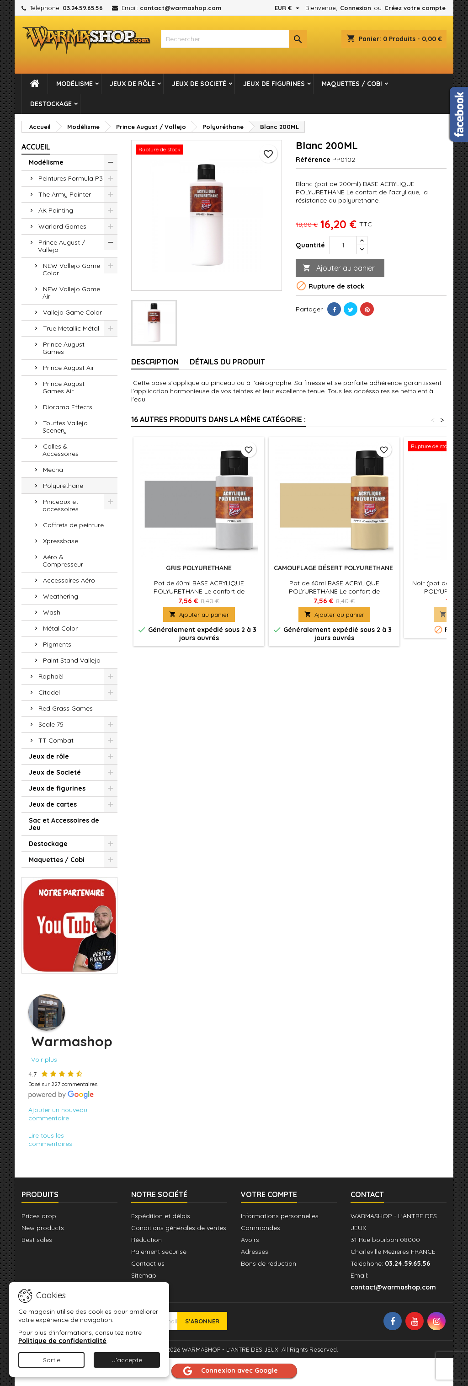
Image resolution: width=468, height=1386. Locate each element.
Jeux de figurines (274, 84)
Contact (367, 1194)
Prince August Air (68, 368)
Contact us (148, 1263)
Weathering (60, 596)
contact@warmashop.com (180, 7)
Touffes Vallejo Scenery (65, 426)
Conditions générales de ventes (178, 1228)
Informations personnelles (280, 1216)
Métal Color (60, 628)
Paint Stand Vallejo (72, 660)
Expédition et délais (160, 1216)
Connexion (355, 7)
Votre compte (269, 1194)
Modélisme (74, 84)
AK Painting (55, 210)
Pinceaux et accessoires (61, 505)
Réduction (146, 1240)
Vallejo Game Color (72, 312)
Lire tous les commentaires (50, 1139)
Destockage (51, 104)
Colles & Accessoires (61, 450)
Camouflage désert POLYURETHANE (334, 568)
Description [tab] (155, 361)
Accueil (35, 146)
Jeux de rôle (132, 84)
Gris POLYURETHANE (199, 568)
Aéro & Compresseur (63, 560)
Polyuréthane (63, 486)
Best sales (36, 1240)
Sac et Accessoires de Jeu (64, 824)
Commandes (260, 1228)
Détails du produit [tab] (227, 361)
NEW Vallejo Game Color (71, 269)
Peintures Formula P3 (70, 178)
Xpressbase (60, 541)
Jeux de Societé (199, 84)
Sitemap (143, 1275)
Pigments (57, 644)
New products (42, 1228)
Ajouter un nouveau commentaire (57, 1114)
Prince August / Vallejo (61, 246)
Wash (51, 612)
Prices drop (38, 1216)
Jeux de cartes (53, 804)
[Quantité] (343, 245)
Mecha (53, 470)
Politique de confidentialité (62, 1341)
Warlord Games (62, 226)
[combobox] (234, 39)
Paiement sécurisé (158, 1251)
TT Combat (56, 740)
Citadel (49, 692)
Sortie (51, 1360)
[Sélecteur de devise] (288, 8)
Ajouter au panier (339, 268)
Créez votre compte (415, 7)
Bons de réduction (268, 1263)
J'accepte (127, 1360)
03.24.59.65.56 (83, 7)
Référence (313, 159)
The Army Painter (64, 194)
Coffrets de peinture (73, 525)
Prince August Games (64, 348)
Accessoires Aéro (69, 580)
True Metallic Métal (71, 328)
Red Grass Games (65, 708)
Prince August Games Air (64, 387)
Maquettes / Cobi (352, 84)
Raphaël (51, 676)
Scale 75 (51, 724)
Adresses (254, 1251)
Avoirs (250, 1240)
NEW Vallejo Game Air (71, 292)
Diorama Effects (67, 407)
